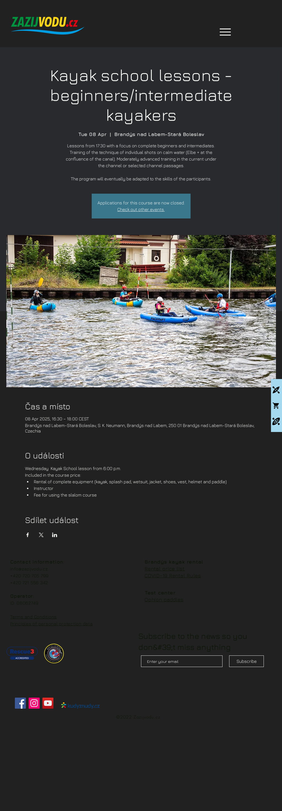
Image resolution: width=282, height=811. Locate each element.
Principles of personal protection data (51, 623)
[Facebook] (20, 703)
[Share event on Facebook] (27, 535)
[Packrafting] (276, 421)
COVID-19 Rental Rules (173, 575)
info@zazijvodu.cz (29, 568)
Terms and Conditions (33, 616)
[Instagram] (34, 703)
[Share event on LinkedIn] (54, 535)
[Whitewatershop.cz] (276, 405)
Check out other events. (141, 209)
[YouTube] (47, 703)
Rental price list (165, 569)
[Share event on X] (41, 535)
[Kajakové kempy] (276, 390)
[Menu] (225, 31)
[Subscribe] (246, 661)
